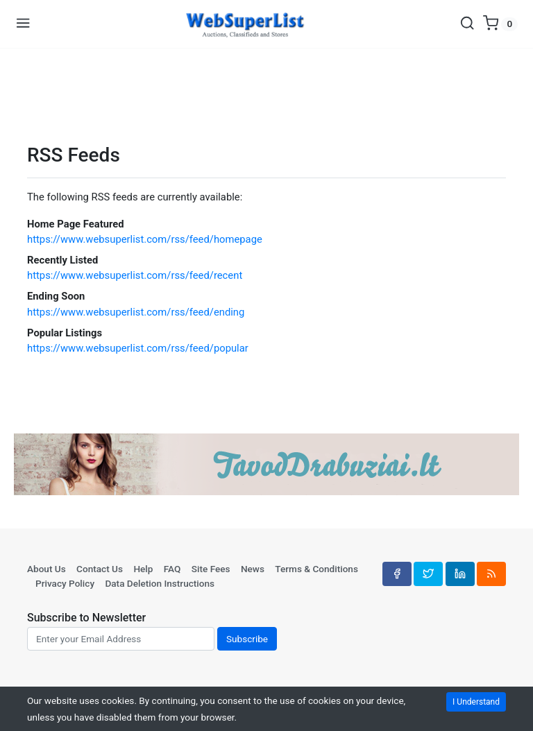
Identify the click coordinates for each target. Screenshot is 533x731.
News (252, 568)
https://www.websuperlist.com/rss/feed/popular (137, 348)
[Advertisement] (266, 91)
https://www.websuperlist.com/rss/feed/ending (135, 312)
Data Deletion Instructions (159, 583)
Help (143, 568)
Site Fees (211, 568)
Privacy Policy (64, 583)
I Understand (476, 702)
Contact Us (99, 568)
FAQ (172, 568)
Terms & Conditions (316, 568)
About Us (46, 568)
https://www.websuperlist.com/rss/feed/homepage (144, 239)
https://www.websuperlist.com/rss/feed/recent (134, 275)
